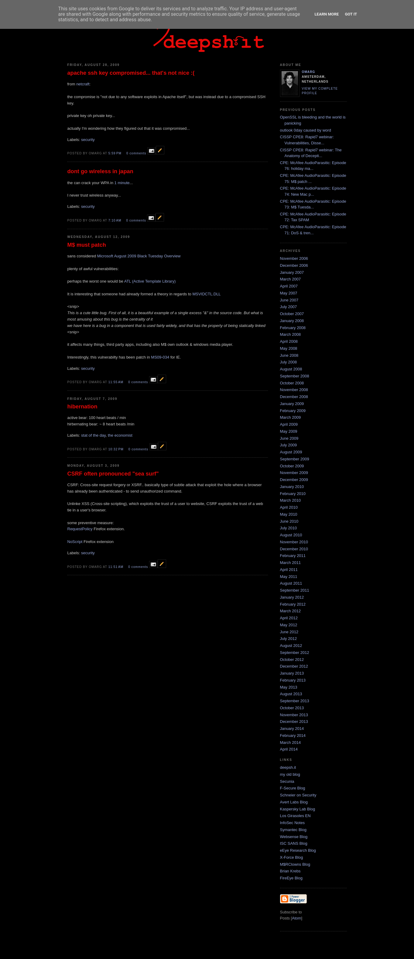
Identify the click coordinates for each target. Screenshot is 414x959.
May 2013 (288, 687)
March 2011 (290, 562)
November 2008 (294, 389)
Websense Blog (294, 836)
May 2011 (288, 576)
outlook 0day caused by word (305, 130)
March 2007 (290, 279)
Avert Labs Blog (294, 802)
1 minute (122, 182)
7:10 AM (115, 220)
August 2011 (291, 583)
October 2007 (292, 313)
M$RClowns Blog (295, 864)
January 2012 (292, 597)
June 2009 (289, 438)
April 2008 (289, 341)
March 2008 (290, 334)
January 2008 (292, 320)
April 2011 (289, 569)
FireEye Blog (291, 878)
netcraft (82, 84)
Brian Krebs (290, 871)
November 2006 (294, 258)
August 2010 (291, 535)
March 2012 (290, 611)
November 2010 (294, 542)
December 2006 (294, 265)
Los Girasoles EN (295, 815)
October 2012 (292, 659)
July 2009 (288, 445)
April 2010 (289, 507)
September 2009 (294, 459)
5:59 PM (115, 153)
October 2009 (292, 466)
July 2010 (288, 528)
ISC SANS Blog (293, 843)
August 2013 (291, 694)
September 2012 (294, 652)
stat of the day (93, 435)
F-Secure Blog (292, 788)
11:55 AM (116, 382)
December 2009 (294, 479)
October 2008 (292, 383)
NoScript (75, 541)
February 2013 (293, 680)
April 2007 (289, 286)
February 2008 (293, 327)
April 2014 (289, 749)
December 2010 (294, 549)
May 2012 (288, 625)
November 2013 (294, 715)
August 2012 (291, 645)
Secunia (287, 781)
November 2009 (294, 472)
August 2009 (291, 452)
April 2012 (289, 618)
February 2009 (293, 410)
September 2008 (294, 376)
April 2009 (289, 424)
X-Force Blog (291, 857)
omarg (308, 72)
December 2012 (294, 666)
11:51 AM (116, 567)
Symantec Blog (293, 829)
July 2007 (288, 306)
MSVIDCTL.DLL (206, 294)
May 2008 (288, 348)
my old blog (290, 774)
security (88, 139)
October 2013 (292, 708)
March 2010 (290, 500)
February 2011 (293, 555)
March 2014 (290, 742)
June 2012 (289, 632)
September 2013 (294, 701)
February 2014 (293, 735)
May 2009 (288, 431)
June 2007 (289, 300)
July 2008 (288, 362)
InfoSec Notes (292, 822)
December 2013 (294, 721)
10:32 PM (116, 449)
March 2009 (290, 417)
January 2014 (292, 728)
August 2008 (291, 369)
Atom (296, 918)
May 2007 (288, 293)
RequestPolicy (80, 529)
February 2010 (293, 493)
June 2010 (289, 521)
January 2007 (292, 272)
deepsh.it (288, 767)
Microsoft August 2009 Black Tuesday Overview (139, 256)
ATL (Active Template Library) (150, 281)
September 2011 (294, 590)
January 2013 (292, 673)
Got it (351, 14)
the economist (120, 435)
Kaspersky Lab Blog (297, 809)
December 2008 (294, 396)
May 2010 (288, 514)
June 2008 (289, 355)
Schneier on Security (298, 795)
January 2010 (292, 486)
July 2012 (288, 638)
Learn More (327, 14)
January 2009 (292, 403)
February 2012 (293, 604)
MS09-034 (160, 357)
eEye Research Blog (298, 850)
